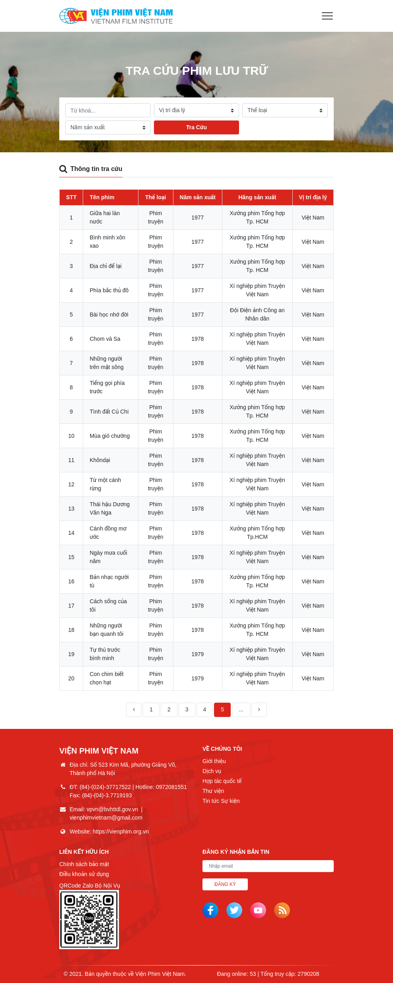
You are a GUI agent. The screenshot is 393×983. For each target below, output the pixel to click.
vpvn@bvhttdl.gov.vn (112, 809)
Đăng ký (225, 884)
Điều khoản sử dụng (84, 874)
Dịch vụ (211, 771)
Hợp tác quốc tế (221, 781)
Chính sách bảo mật (84, 864)
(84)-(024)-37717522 (105, 787)
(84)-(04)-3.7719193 (107, 795)
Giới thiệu (214, 761)
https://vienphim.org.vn (121, 831)
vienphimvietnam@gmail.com (106, 817)
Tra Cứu (196, 127)
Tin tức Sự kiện (220, 801)
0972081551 (171, 787)
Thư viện (213, 791)
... (241, 709)
